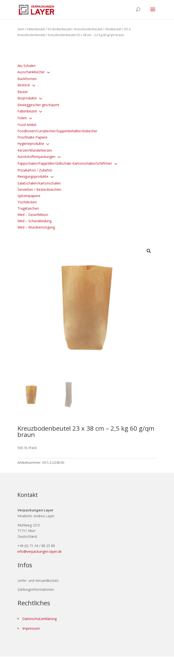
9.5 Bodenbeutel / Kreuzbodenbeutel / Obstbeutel (84, 29)
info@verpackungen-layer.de (39, 551)
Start (20, 29)
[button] (148, 251)
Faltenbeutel (36, 29)
